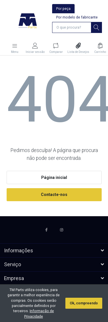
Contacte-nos (54, 194)
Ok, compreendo (84, 303)
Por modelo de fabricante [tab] (77, 17)
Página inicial (54, 177)
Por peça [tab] (63, 9)
